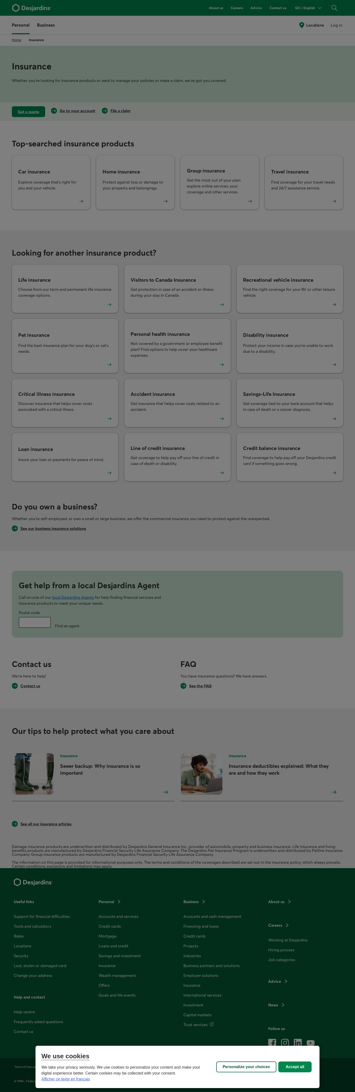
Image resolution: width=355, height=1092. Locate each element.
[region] (178, 1067)
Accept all (295, 1067)
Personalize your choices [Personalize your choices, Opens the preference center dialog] (246, 1067)
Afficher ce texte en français (65, 1079)
